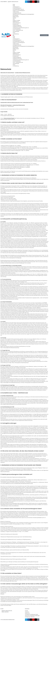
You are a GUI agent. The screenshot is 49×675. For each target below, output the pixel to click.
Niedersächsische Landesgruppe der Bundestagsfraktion (24, 15)
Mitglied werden (16, 18)
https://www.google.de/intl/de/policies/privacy (9, 378)
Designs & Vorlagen (17, 22)
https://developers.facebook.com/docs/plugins (10, 309)
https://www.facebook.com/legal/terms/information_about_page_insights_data (16, 341)
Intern (14, 20)
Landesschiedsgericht (17, 27)
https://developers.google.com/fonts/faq (33, 393)
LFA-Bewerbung (16, 37)
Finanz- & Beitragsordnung (18, 33)
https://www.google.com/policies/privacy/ (20, 395)
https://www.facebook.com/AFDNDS (8, 312)
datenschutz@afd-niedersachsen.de (7, 129)
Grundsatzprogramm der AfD (19, 10)
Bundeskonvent (16, 26)
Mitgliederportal (16, 23)
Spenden (14, 19)
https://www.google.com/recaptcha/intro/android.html (33, 417)
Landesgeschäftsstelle (17, 14)
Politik (14, 5)
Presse (14, 36)
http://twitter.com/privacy (37, 362)
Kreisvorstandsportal (17, 25)
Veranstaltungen (16, 34)
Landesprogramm (16, 7)
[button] (24, 38)
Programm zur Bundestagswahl (19, 11)
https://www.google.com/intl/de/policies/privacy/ (10, 417)
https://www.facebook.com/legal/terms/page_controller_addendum (27, 334)
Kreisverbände (16, 16)
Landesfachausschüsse (17, 29)
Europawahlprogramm (17, 8)
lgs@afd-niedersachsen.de (8, 125)
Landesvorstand (16, 12)
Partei (14, 4)
